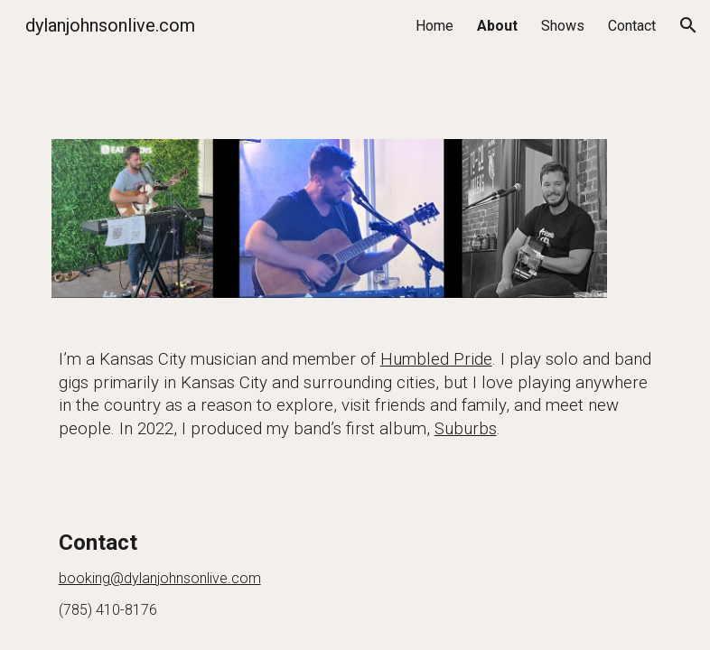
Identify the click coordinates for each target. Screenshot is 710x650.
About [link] (497, 25)
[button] (688, 25)
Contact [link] (632, 25)
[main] (355, 395)
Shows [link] (562, 25)
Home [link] (434, 25)
